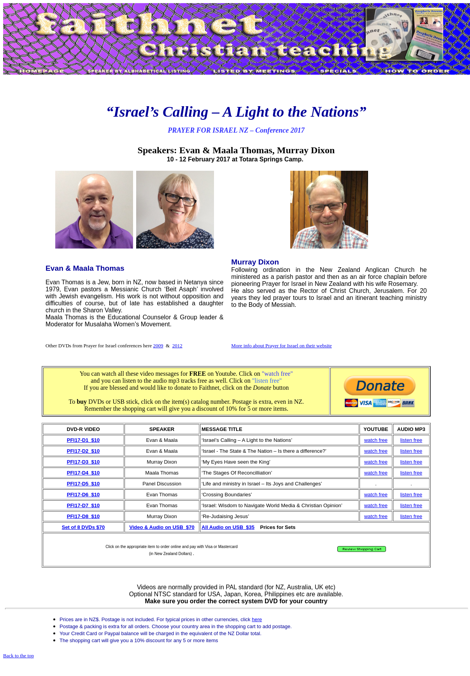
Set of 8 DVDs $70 (83, 527)
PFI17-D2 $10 (83, 451)
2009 (158, 346)
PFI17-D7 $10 (83, 505)
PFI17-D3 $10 (83, 462)
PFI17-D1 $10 (83, 440)
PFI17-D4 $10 (83, 473)
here (257, 619)
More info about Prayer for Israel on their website (281, 346)
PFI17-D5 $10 (83, 484)
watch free (376, 440)
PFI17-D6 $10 (83, 494)
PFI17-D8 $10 (83, 516)
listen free (411, 440)
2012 (177, 346)
